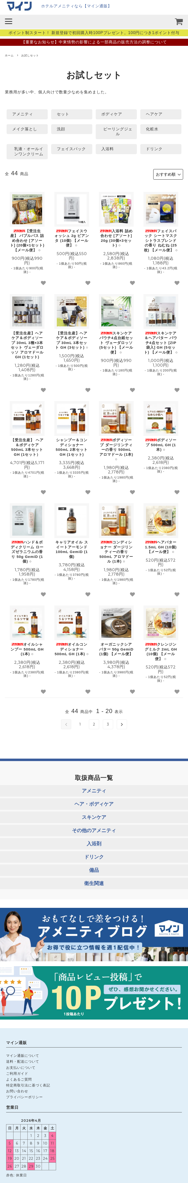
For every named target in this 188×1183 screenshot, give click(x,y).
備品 (94, 869)
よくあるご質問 (19, 1078)
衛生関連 (94, 882)
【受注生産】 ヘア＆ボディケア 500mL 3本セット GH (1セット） (27, 446)
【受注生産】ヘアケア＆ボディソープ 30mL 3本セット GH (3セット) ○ (71, 339)
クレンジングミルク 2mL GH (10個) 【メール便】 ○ (161, 650)
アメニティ (94, 789)
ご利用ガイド (17, 1072)
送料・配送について (22, 1061)
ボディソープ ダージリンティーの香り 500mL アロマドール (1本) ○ (116, 448)
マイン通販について (22, 1055)
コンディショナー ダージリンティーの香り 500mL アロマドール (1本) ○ (116, 551)
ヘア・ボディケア (94, 803)
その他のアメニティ (94, 829)
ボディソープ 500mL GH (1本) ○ (160, 444)
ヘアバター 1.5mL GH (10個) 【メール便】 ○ (161, 546)
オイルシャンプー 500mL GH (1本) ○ (27, 648)
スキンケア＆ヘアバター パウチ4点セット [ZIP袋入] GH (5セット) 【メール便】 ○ (161, 341)
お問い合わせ (17, 1090)
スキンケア (94, 816)
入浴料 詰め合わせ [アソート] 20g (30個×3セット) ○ (116, 237)
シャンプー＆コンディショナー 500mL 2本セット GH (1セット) (72, 446)
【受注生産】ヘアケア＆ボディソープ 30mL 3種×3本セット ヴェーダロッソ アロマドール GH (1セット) (27, 344)
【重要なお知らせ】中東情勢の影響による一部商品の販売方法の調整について (94, 42)
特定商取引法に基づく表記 (28, 1084)
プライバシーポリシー (24, 1096)
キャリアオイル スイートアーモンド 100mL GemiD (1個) (71, 548)
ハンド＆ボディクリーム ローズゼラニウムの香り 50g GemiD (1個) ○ (27, 551)
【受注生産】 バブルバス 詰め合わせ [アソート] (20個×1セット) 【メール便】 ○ (27, 239)
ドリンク (94, 856)
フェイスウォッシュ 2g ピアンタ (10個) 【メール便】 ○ (71, 237)
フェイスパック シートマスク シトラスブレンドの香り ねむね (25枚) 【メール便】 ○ (161, 239)
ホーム (9, 55)
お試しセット (30, 55)
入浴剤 (94, 842)
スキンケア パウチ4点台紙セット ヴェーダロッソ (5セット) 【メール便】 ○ (116, 341)
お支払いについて (20, 1067)
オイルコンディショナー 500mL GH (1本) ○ (72, 648)
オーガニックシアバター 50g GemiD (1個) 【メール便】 (116, 648)
